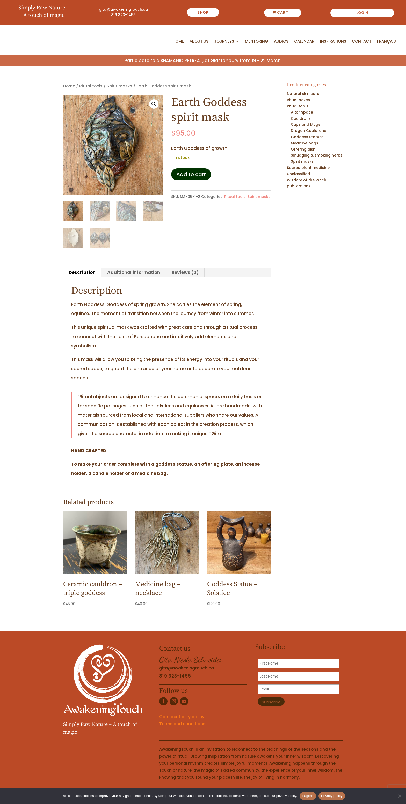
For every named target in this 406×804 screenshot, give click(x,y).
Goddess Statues (307, 136)
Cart (282, 12)
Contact (361, 41)
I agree (307, 796)
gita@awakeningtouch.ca (123, 9)
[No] (399, 796)
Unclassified (298, 173)
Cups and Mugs (305, 124)
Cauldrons (301, 118)
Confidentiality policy (181, 717)
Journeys (224, 41)
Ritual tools (91, 86)
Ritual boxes (298, 99)
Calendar (304, 41)
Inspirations (333, 41)
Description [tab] (82, 272)
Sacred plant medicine (308, 167)
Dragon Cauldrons (308, 130)
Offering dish (303, 149)
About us (199, 41)
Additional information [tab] (133, 272)
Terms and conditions (182, 724)
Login (362, 13)
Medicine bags (304, 143)
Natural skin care (303, 93)
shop (203, 12)
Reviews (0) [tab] (185, 272)
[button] (153, 104)
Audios (281, 41)
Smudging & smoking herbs (317, 155)
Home (178, 41)
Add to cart (191, 174)
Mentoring (256, 41)
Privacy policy (332, 796)
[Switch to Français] (386, 42)
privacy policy (286, 796)
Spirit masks (119, 86)
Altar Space (302, 112)
